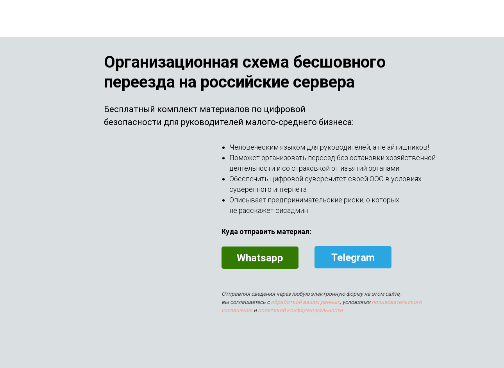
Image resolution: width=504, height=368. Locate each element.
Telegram (353, 257)
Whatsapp (260, 258)
